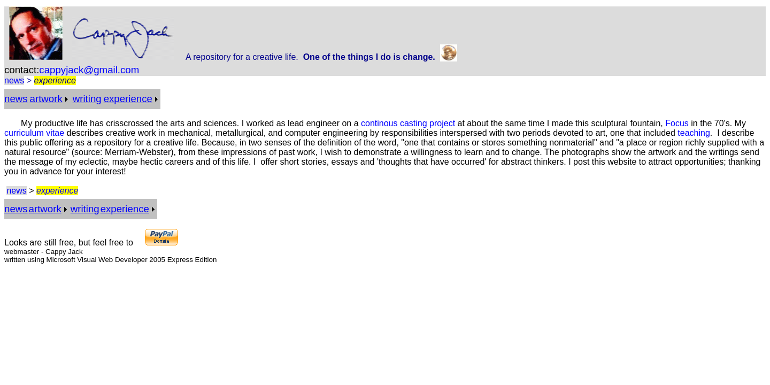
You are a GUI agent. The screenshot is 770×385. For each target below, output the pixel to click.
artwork (46, 98)
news (14, 80)
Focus (677, 123)
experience (128, 98)
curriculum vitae (34, 132)
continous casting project (408, 123)
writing (87, 98)
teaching (693, 132)
